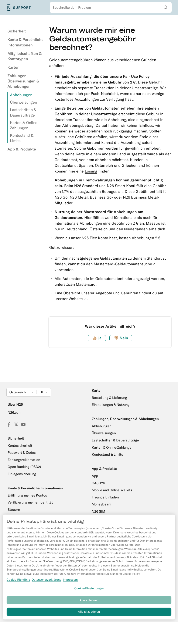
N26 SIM (98, 511)
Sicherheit (16, 31)
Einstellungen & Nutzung (111, 404)
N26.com (14, 412)
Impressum (70, 581)
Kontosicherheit (20, 445)
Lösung (91, 171)
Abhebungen (21, 94)
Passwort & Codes (22, 452)
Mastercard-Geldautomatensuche (125, 264)
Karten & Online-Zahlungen (112, 447)
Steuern (14, 509)
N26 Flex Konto (95, 237)
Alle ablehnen (89, 602)
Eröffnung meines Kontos (27, 495)
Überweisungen (23, 102)
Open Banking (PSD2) (24, 467)
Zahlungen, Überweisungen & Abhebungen (23, 81)
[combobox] (111, 7)
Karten (13, 67)
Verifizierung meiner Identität (30, 502)
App (95, 476)
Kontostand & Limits (107, 454)
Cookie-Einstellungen (89, 590)
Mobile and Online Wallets (112, 490)
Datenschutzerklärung (46, 581)
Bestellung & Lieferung (109, 397)
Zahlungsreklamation (24, 460)
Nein (121, 337)
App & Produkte (21, 149)
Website (78, 298)
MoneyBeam (101, 504)
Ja (97, 337)
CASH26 (98, 483)
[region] (89, 568)
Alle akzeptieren (89, 614)
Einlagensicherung (22, 474)
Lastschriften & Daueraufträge (115, 440)
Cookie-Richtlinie (18, 581)
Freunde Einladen (105, 497)
